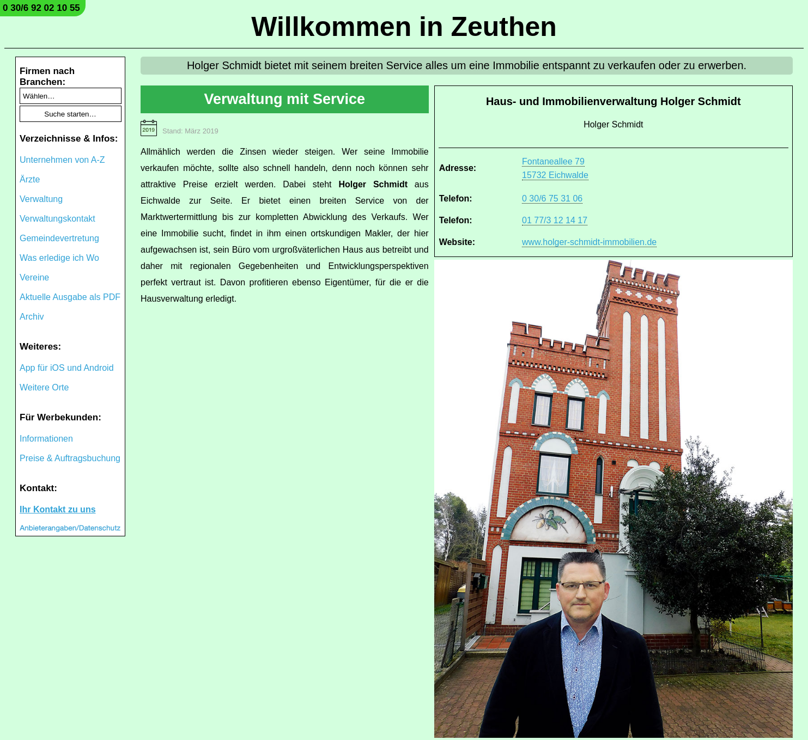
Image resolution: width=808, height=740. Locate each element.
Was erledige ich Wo (59, 257)
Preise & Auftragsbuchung (70, 458)
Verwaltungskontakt (57, 218)
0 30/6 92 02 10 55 (41, 8)
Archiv (32, 316)
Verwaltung (41, 199)
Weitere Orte (44, 387)
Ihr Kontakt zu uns (58, 509)
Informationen (46, 438)
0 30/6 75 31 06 (552, 198)
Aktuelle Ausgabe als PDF (70, 297)
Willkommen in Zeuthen (404, 26)
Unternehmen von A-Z (62, 159)
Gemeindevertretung (59, 238)
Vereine (34, 277)
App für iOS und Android (67, 367)
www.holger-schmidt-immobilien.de (589, 242)
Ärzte (30, 179)
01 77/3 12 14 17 (554, 220)
